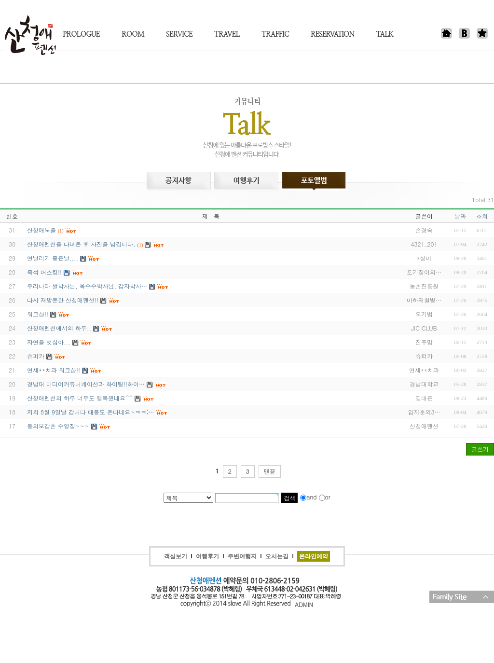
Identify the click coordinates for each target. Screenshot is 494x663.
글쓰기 (480, 449)
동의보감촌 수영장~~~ (58, 426)
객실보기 (175, 556)
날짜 (460, 216)
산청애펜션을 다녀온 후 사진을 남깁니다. (81, 244)
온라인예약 (313, 556)
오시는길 (276, 556)
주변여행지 (242, 556)
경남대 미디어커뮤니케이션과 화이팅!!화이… (86, 384)
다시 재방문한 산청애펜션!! (62, 300)
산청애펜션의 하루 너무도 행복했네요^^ (80, 398)
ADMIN (304, 604)
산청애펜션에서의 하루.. (59, 328)
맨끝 (269, 471)
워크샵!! (37, 314)
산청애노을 (41, 230)
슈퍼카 (35, 356)
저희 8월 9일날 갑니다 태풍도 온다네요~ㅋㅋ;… (90, 412)
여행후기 (207, 556)
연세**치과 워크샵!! (53, 370)
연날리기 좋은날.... (52, 258)
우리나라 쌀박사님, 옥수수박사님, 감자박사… (87, 286)
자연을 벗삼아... (48, 342)
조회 (482, 216)
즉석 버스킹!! (44, 272)
